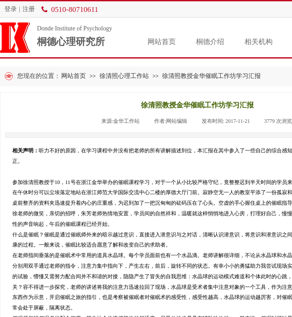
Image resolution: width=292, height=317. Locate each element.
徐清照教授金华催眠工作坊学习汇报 (211, 76)
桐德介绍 (210, 41)
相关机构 (258, 41)
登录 (10, 9)
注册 (28, 9)
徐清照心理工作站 (124, 76)
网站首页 (162, 41)
